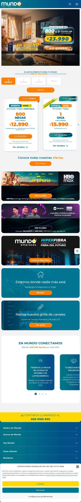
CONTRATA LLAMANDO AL (40, 417)
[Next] (78, 125)
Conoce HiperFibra (40, 260)
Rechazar (40, 490)
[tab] (8, 81)
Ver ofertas (40, 163)
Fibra (40, 90)
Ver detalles (19, 147)
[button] (77, 466)
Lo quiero (20, 136)
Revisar (40, 293)
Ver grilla (40, 325)
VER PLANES (41, 196)
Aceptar (40, 484)
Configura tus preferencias (40, 496)
